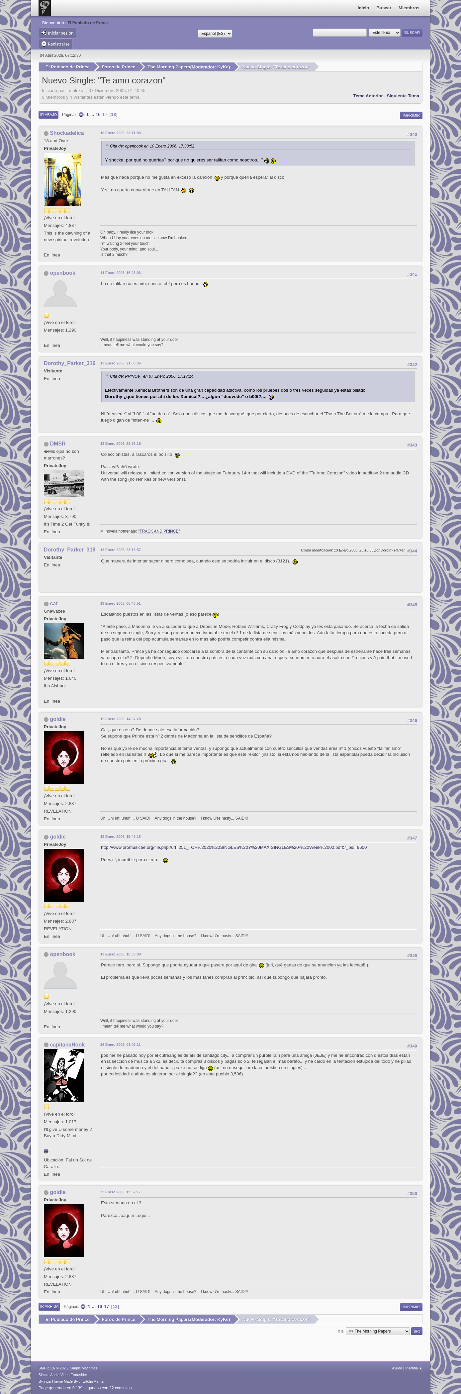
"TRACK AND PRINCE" (159, 531)
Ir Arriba (49, 1306)
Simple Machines (83, 1367)
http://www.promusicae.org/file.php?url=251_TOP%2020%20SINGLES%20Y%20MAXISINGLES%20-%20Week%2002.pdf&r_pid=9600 (234, 846)
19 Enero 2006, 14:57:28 (120, 718)
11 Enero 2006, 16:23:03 (120, 272)
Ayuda (397, 1367)
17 (104, 114)
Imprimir (411, 115)
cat (53, 603)
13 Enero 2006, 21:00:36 (120, 363)
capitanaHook (67, 1044)
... (92, 114)
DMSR (57, 443)
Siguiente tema (403, 95)
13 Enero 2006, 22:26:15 (120, 443)
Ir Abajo (48, 114)
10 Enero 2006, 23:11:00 (120, 133)
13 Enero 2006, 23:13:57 (120, 549)
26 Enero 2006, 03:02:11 (120, 1044)
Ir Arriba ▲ (414, 1367)
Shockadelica (67, 133)
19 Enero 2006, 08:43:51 (120, 603)
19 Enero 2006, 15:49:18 (120, 836)
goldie (57, 718)
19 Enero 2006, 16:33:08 (120, 953)
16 (98, 114)
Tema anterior (368, 95)
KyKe (223, 66)
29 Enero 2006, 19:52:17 (120, 1192)
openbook (62, 272)
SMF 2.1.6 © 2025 (53, 1367)
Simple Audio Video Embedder (63, 1374)
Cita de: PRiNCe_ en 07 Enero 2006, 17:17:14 (152, 376)
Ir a (340, 1330)
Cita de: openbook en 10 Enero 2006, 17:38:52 (152, 146)
